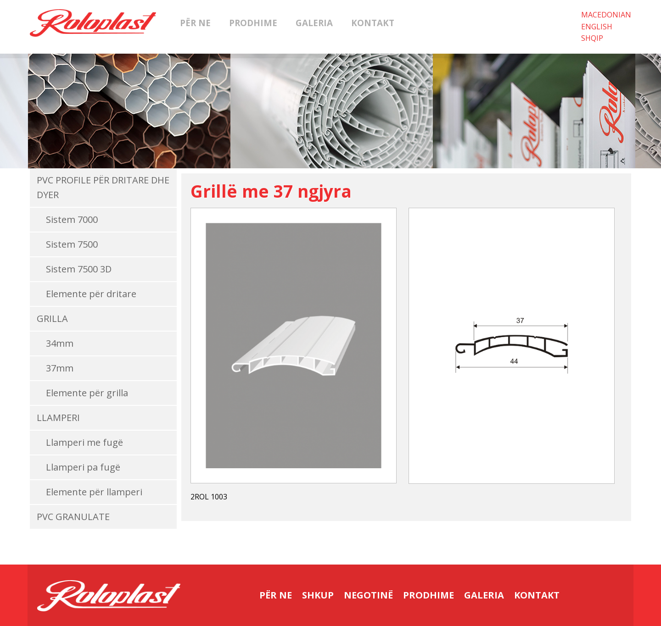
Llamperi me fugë (84, 442)
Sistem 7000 (72, 219)
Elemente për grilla (87, 393)
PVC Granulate (73, 516)
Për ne (195, 23)
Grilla (52, 318)
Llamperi (58, 417)
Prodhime (253, 23)
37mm (59, 368)
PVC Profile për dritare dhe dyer (103, 187)
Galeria (314, 23)
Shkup (318, 595)
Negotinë (368, 595)
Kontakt (372, 23)
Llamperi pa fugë (83, 467)
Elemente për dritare (91, 294)
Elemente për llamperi (94, 492)
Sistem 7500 (72, 244)
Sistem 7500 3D (79, 269)
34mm (59, 343)
